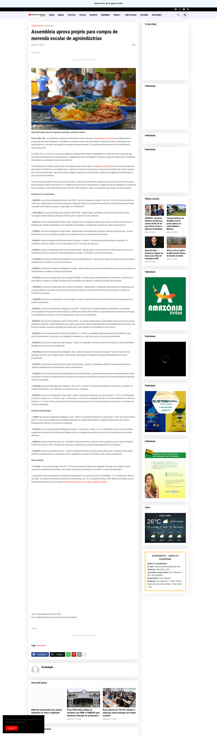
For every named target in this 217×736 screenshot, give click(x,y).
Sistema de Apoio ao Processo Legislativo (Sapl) (86, 482)
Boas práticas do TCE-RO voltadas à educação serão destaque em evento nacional (119, 713)
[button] (178, 15)
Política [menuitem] (72, 15)
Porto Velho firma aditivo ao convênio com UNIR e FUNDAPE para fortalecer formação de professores (83, 713)
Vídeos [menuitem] (117, 15)
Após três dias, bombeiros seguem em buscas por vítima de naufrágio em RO (154, 254)
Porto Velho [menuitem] (130, 15)
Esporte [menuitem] (93, 15)
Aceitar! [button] (11, 728)
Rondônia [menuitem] (105, 15)
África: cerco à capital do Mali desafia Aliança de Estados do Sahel (176, 253)
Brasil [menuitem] (61, 15)
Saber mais (20, 722)
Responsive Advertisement (83, 59)
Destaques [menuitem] (157, 15)
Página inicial (37, 26)
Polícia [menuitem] (82, 15)
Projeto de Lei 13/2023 (104, 138)
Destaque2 (49, 26)
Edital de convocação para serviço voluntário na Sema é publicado (46, 711)
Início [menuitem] (51, 15)
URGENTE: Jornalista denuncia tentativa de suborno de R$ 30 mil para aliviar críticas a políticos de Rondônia (153, 223)
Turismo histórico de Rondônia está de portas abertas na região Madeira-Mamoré (175, 223)
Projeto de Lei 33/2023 (103, 166)
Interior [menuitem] (144, 15)
